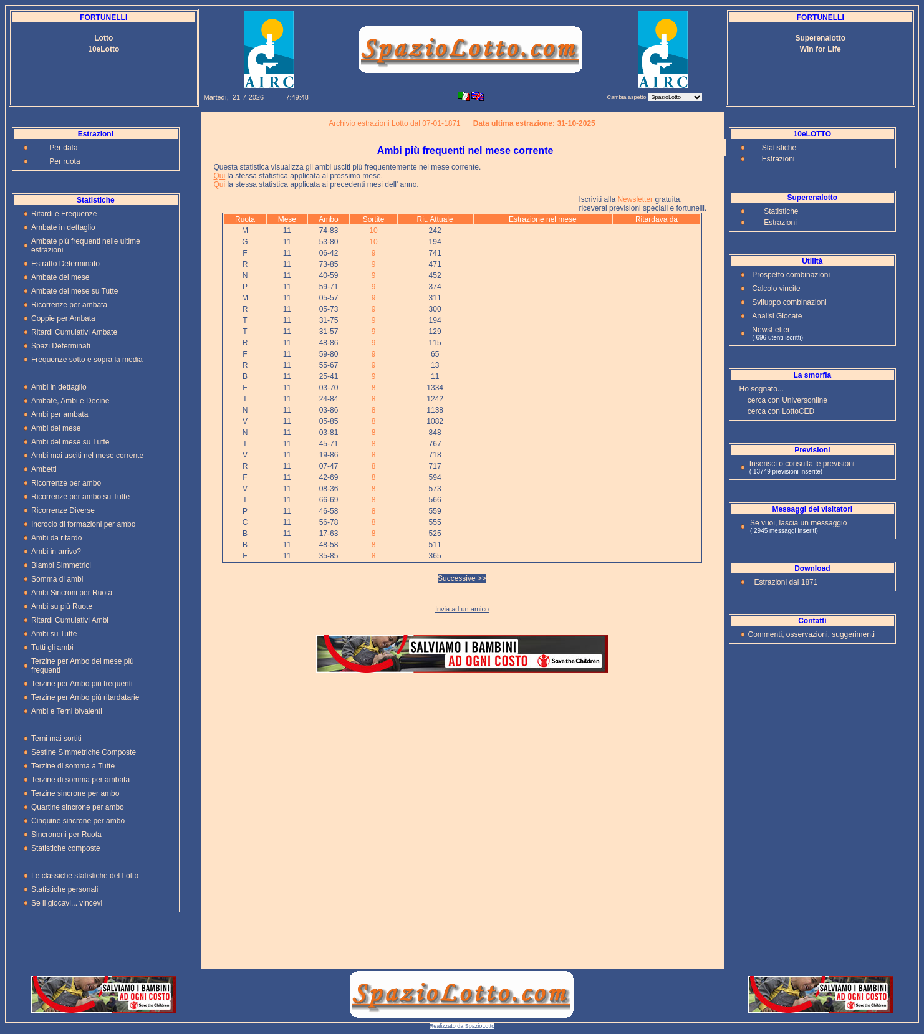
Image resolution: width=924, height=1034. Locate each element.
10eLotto (103, 49)
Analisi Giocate (777, 316)
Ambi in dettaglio (59, 387)
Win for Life (820, 49)
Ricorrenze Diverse (63, 510)
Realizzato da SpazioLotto (462, 1026)
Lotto (103, 38)
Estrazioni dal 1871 (785, 582)
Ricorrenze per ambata (69, 304)
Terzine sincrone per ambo (75, 793)
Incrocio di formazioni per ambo (83, 524)
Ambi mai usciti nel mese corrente (87, 455)
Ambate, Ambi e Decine (70, 400)
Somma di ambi (57, 579)
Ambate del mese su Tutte (74, 291)
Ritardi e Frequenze (64, 213)
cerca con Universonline (787, 400)
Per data (63, 147)
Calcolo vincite (776, 288)
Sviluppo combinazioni (789, 302)
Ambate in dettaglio (63, 227)
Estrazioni (778, 159)
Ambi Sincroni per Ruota (71, 592)
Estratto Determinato (65, 263)
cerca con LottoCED (781, 411)
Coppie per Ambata (63, 318)
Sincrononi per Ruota (66, 834)
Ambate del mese (60, 277)
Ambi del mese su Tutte (70, 442)
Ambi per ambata (59, 414)
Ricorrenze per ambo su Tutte (80, 496)
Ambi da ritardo (56, 538)
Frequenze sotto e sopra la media (87, 359)
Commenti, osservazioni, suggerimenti (811, 634)
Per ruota (64, 161)
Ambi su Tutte (54, 633)
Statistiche (779, 147)
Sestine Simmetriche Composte (83, 752)
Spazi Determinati (60, 346)
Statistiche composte (65, 848)
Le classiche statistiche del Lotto (84, 875)
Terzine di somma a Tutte (73, 766)
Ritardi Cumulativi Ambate (74, 332)
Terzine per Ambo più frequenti (82, 683)
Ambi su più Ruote (61, 606)
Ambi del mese (55, 428)
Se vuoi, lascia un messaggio (798, 523)
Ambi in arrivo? (56, 551)
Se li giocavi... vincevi (66, 903)
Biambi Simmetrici (61, 565)
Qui (220, 175)
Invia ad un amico (462, 609)
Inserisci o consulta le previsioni (802, 463)
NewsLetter (771, 329)
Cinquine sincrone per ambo (78, 820)
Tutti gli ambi (52, 647)
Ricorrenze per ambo (66, 483)
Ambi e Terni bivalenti (66, 711)
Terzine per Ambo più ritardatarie (85, 697)
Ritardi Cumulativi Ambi (69, 620)
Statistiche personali (64, 889)
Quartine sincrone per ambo (77, 807)
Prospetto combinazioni (791, 274)
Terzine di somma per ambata (80, 779)
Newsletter (635, 199)
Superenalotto (820, 38)
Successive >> (462, 578)
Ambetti (44, 469)
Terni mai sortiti (56, 738)
